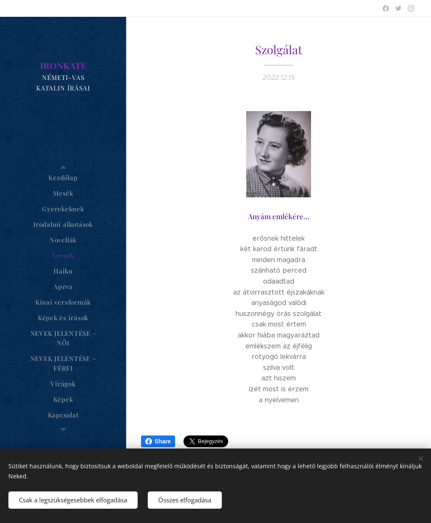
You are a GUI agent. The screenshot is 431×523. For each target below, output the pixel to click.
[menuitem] (63, 178)
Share (158, 441)
